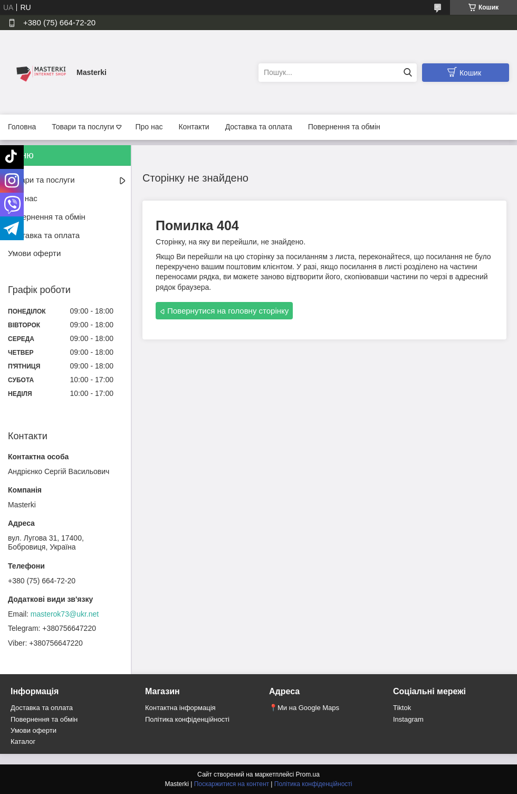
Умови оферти (34, 253)
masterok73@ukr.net (65, 614)
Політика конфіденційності (187, 719)
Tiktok (402, 708)
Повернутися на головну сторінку (228, 310)
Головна (22, 126)
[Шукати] (407, 72)
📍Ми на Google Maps (304, 708)
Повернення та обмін (344, 126)
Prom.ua (308, 774)
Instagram (408, 719)
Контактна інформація (180, 708)
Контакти (193, 126)
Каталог (23, 741)
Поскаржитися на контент (231, 784)
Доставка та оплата (258, 126)
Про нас (148, 126)
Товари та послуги (83, 126)
